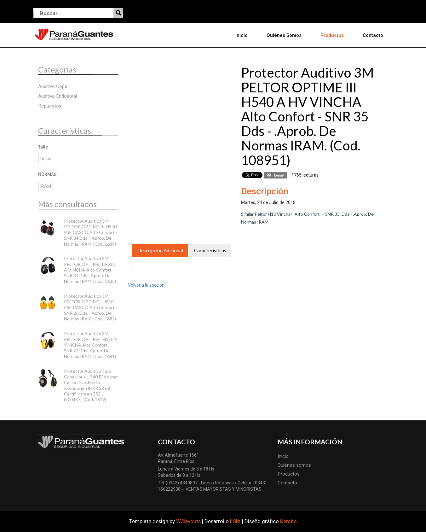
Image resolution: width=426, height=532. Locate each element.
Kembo (288, 521)
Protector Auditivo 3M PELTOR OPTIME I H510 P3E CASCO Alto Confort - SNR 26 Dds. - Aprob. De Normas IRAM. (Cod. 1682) (90, 307)
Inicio (241, 35)
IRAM (45, 186)
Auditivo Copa (52, 86)
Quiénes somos (284, 35)
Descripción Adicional (160, 250)
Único (45, 158)
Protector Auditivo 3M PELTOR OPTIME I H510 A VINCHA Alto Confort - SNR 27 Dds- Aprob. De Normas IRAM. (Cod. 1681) (91, 345)
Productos (332, 35)
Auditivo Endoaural (57, 96)
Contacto (373, 35)
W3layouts (188, 521)
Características (210, 250)
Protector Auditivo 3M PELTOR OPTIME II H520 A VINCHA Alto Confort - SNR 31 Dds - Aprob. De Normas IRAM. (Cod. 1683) (90, 270)
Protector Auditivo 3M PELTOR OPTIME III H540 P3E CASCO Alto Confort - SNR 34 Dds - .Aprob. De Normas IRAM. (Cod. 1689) (90, 232)
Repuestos (49, 106)
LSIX (235, 521)
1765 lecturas (305, 175)
